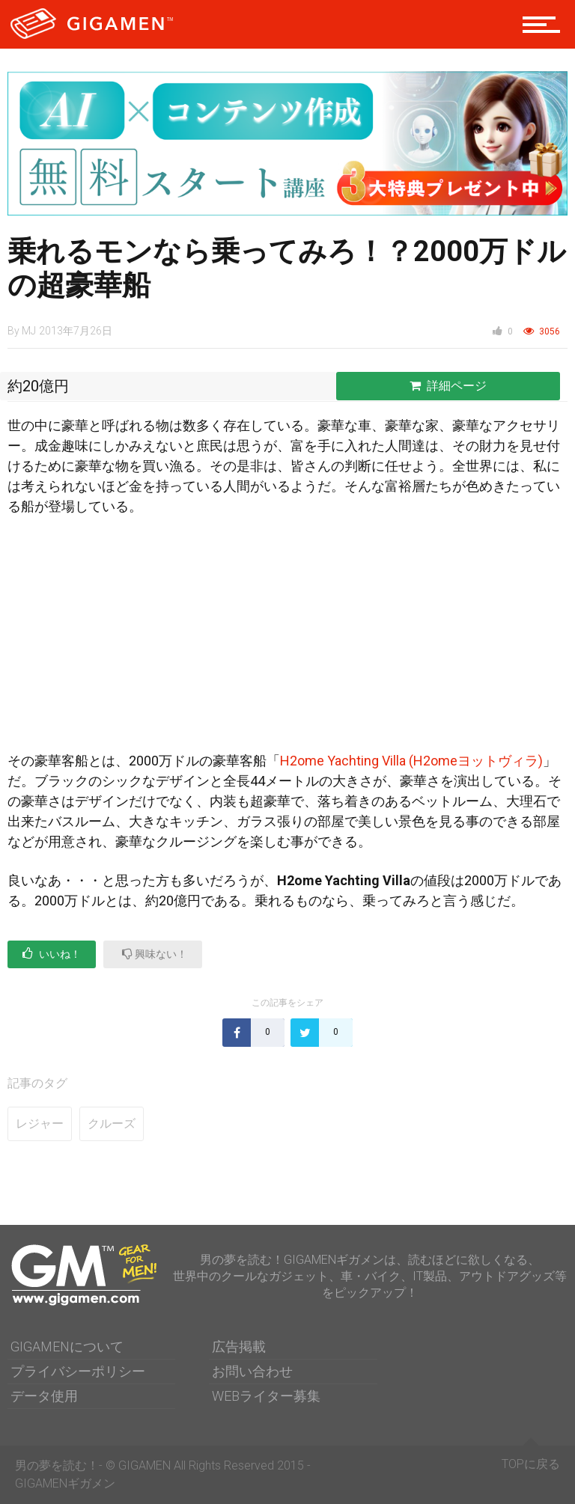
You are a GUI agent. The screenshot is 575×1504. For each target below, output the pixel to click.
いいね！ (51, 953)
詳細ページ (448, 386)
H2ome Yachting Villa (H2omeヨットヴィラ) (411, 760)
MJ (29, 331)
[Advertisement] (287, 640)
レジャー (40, 1123)
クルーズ (112, 1123)
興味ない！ (154, 953)
